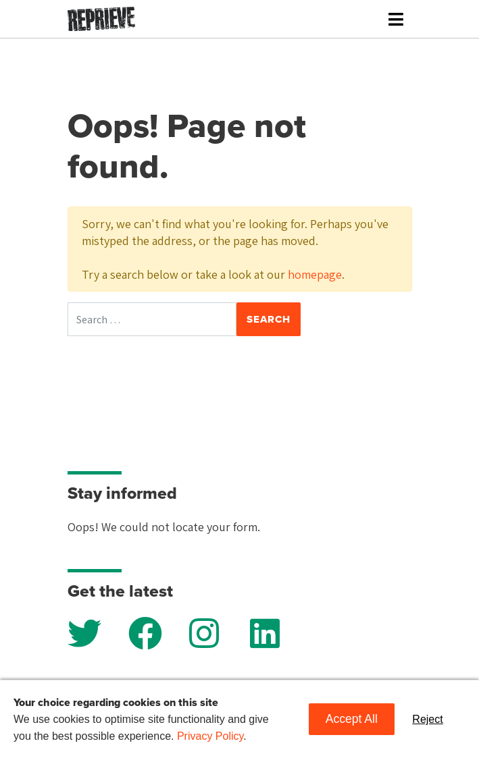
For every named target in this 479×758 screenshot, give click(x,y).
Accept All (352, 719)
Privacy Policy (210, 736)
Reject (427, 719)
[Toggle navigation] (396, 19)
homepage (315, 274)
